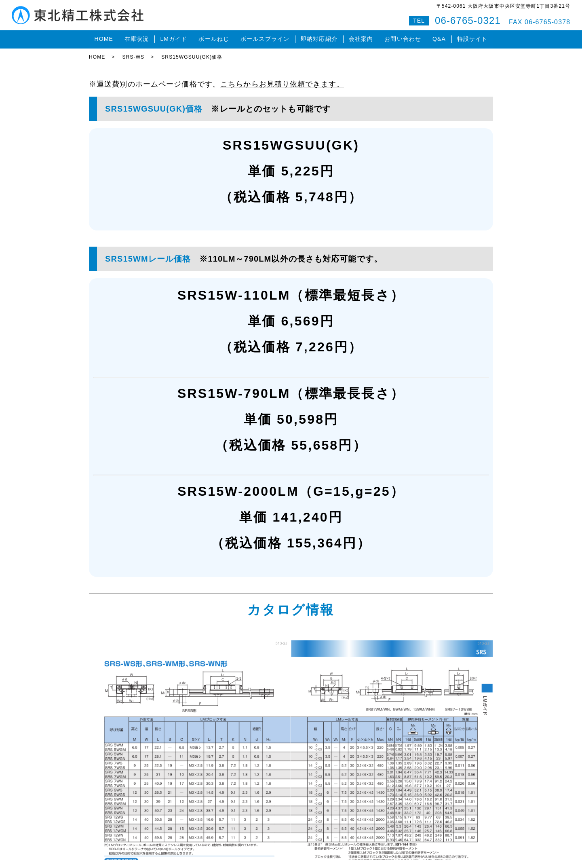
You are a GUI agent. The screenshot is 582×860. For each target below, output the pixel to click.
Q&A (439, 38)
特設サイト (472, 38)
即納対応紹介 (319, 38)
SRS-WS (133, 54)
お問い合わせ (402, 38)
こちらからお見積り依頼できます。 (282, 82)
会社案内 (361, 38)
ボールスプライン (264, 38)
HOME (103, 38)
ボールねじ (213, 38)
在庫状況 (136, 38)
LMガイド (173, 38)
